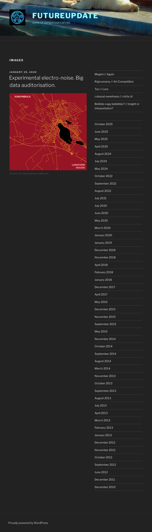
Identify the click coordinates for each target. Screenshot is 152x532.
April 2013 (101, 413)
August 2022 (103, 190)
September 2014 (105, 353)
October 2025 (104, 124)
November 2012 (105, 450)
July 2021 (100, 198)
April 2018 (101, 264)
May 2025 (101, 139)
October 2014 (103, 346)
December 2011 (105, 479)
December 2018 (105, 250)
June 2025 (101, 131)
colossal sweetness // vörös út (114, 96)
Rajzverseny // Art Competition (114, 81)
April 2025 (101, 146)
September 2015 (105, 324)
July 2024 (101, 161)
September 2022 (105, 183)
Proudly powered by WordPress (28, 522)
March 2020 (103, 227)
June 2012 (101, 472)
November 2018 (105, 257)
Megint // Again (104, 74)
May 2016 (101, 302)
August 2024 (103, 153)
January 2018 (103, 279)
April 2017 (101, 294)
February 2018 (104, 272)
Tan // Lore (101, 89)
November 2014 (105, 339)
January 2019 (103, 242)
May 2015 (101, 331)
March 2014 (102, 368)
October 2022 (103, 176)
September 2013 (105, 390)
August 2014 (103, 361)
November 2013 (105, 376)
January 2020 (103, 235)
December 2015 (105, 309)
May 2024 (101, 168)
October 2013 (103, 383)
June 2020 (101, 213)
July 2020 (101, 205)
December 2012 (105, 442)
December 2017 (105, 287)
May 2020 (101, 220)
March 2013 (102, 420)
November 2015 (105, 316)
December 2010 (105, 487)
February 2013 (104, 427)
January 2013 (103, 435)
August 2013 (103, 398)
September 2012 (105, 464)
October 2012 (103, 457)
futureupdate (65, 15)
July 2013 (101, 405)
